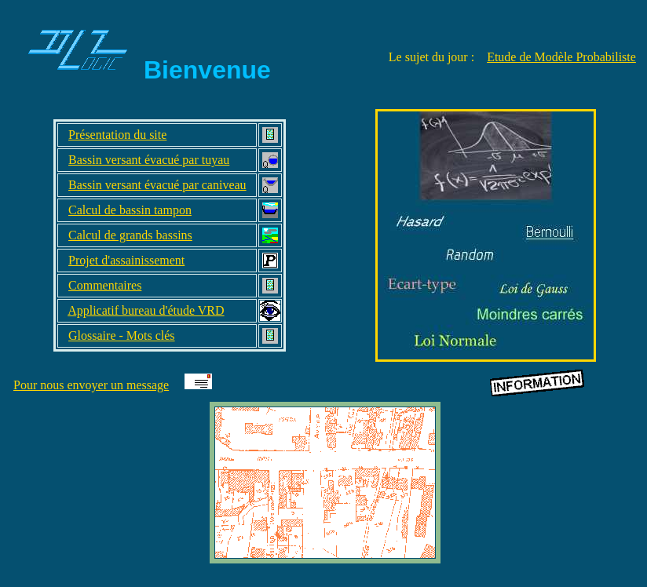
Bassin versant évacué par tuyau (148, 159)
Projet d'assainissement (126, 260)
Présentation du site (117, 134)
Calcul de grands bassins (130, 235)
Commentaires (104, 285)
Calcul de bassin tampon (130, 210)
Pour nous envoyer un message (91, 385)
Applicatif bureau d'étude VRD (146, 310)
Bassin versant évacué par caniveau (157, 184)
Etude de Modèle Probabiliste (561, 57)
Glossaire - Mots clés (121, 335)
